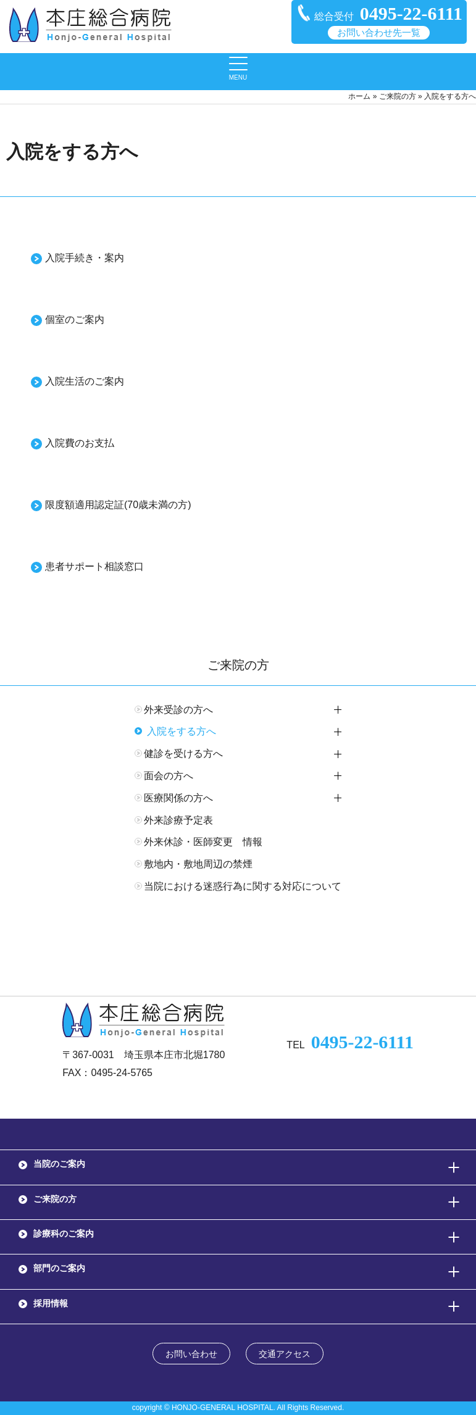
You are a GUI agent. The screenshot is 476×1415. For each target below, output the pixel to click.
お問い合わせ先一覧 (378, 33)
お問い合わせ (191, 1354)
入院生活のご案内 (84, 381)
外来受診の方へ (178, 709)
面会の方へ (168, 775)
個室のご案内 (74, 319)
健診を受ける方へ (183, 753)
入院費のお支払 (79, 443)
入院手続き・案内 (84, 258)
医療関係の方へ (178, 798)
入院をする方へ (181, 731)
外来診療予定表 (178, 820)
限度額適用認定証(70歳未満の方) (118, 504)
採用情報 (50, 1303)
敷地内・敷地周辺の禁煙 (198, 864)
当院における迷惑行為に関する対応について (242, 886)
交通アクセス (285, 1354)
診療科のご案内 (63, 1233)
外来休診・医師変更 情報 (203, 842)
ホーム (359, 96)
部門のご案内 (59, 1268)
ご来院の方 (397, 96)
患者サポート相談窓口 (94, 566)
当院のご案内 (59, 1164)
